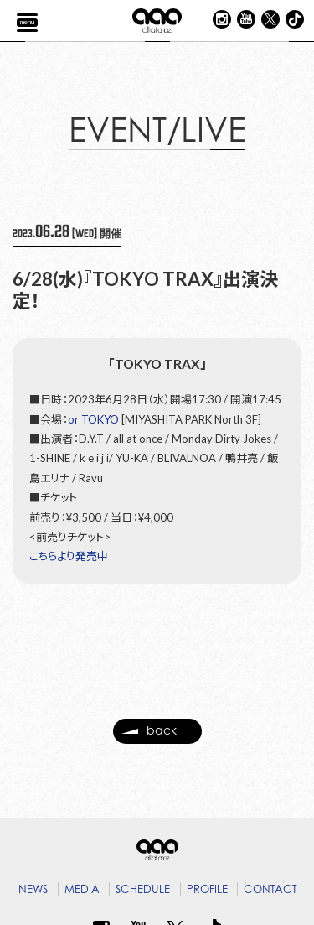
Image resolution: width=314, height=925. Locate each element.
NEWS (33, 889)
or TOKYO (93, 419)
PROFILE (207, 889)
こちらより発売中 (68, 556)
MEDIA (82, 889)
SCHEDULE (143, 889)
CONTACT (270, 889)
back (149, 736)
